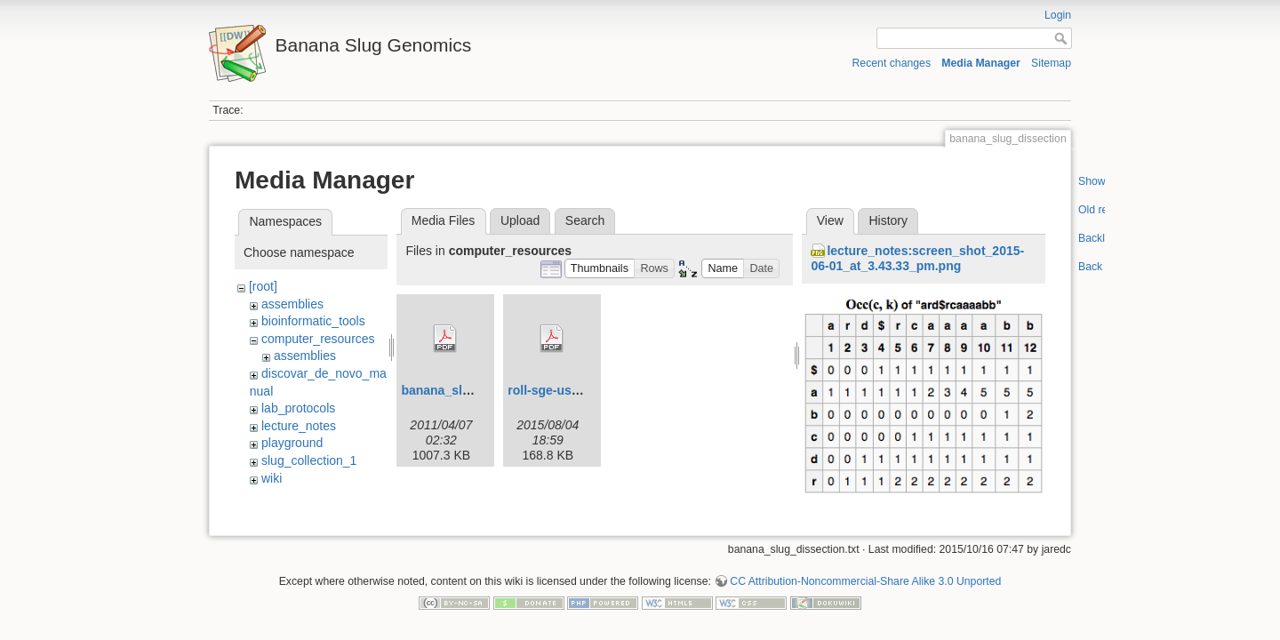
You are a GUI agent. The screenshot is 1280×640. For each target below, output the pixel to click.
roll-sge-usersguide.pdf (577, 390)
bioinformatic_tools (313, 321)
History (888, 220)
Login (1057, 15)
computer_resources (318, 339)
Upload (520, 220)
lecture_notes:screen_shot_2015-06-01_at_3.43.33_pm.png (917, 258)
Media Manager (980, 63)
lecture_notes (298, 426)
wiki (271, 478)
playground (292, 443)
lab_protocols (298, 408)
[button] (600, 269)
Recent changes (892, 63)
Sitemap (1051, 63)
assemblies (292, 304)
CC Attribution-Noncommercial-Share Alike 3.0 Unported (865, 581)
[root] (263, 286)
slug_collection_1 (308, 460)
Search (584, 220)
